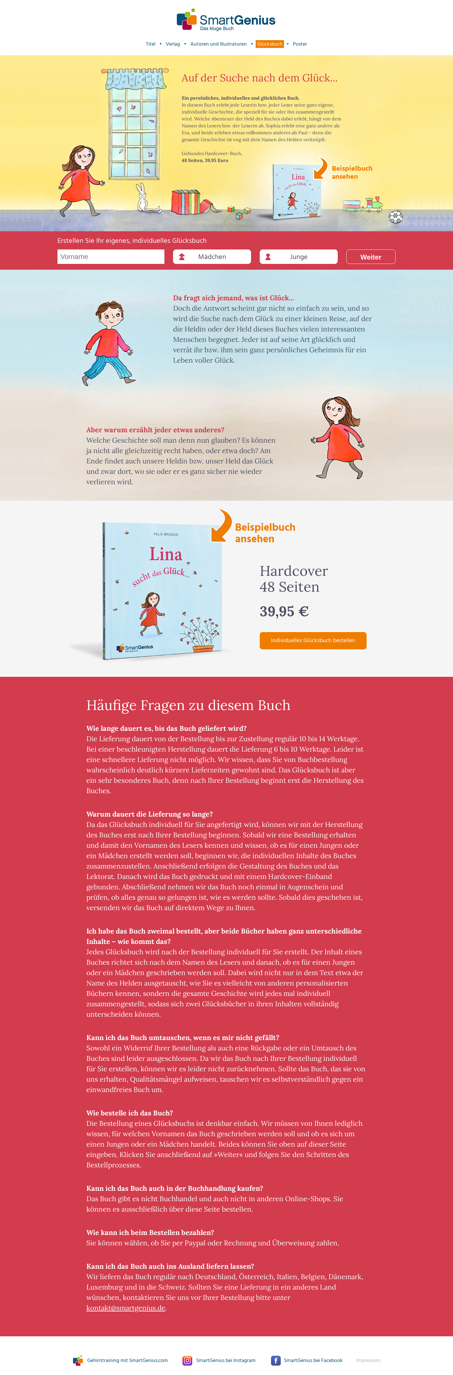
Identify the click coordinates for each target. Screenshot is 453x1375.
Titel (150, 44)
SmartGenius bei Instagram (226, 1361)
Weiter (371, 257)
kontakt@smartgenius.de (125, 1307)
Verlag (173, 44)
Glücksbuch (270, 44)
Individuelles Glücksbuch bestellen (313, 640)
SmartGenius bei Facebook (313, 1361)
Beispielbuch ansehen (351, 171)
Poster (300, 44)
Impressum (368, 1361)
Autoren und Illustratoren (218, 44)
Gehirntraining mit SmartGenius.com (127, 1361)
